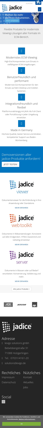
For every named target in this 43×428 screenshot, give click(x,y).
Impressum (8, 377)
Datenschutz (9, 382)
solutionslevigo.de (15, 363)
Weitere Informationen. (27, 419)
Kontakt (27, 377)
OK (22, 424)
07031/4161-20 (20, 358)
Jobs (25, 387)
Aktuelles (28, 382)
